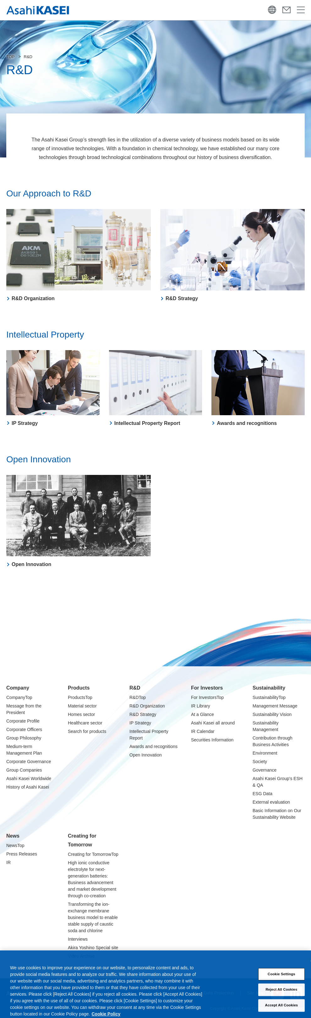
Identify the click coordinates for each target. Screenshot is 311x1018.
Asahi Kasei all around (213, 722)
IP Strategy (140, 722)
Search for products (87, 731)
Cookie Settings (281, 978)
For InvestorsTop (207, 697)
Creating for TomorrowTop (93, 854)
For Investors (207, 688)
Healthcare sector (85, 722)
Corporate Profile (23, 721)
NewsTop (15, 845)
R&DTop (137, 697)
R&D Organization (147, 705)
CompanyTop (19, 697)
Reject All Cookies (281, 993)
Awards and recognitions (153, 746)
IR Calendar (203, 731)
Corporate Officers (24, 729)
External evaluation (271, 802)
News (12, 836)
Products (79, 688)
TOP (10, 56)
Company (17, 688)
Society (260, 761)
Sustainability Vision (272, 714)
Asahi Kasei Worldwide (28, 778)
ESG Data (262, 793)
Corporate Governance (28, 761)
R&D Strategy (142, 714)
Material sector (82, 705)
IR (8, 862)
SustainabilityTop (269, 697)
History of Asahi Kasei (27, 787)
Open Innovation (145, 754)
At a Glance (202, 714)
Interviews (78, 939)
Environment (265, 753)
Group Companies (24, 770)
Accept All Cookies (281, 1009)
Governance (264, 770)
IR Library (200, 705)
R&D (134, 688)
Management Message (275, 705)
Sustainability (269, 688)
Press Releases (21, 853)
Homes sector (81, 714)
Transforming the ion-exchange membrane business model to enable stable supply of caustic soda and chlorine (93, 917)
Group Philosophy (23, 737)
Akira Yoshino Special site (93, 947)
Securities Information (212, 739)
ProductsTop (80, 697)
